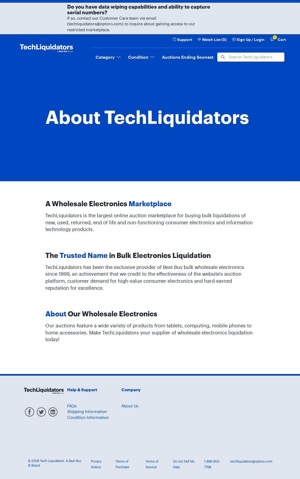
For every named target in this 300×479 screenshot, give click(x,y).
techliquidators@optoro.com (251, 461)
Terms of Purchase (122, 464)
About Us (129, 405)
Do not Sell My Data (183, 464)
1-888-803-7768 (212, 464)
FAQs (72, 405)
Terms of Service (152, 464)
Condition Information (88, 417)
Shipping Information (87, 411)
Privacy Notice (96, 464)
